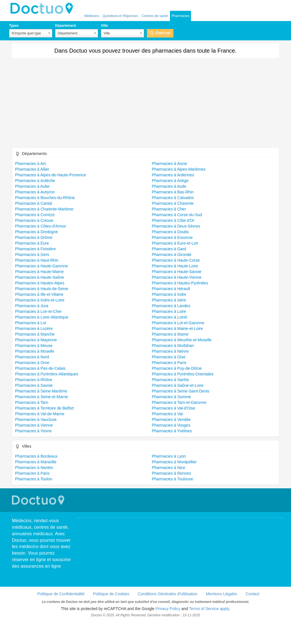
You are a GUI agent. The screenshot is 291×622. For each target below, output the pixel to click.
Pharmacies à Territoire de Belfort (44, 408)
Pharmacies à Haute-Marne (39, 271)
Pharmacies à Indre (169, 294)
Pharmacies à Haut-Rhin (37, 260)
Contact (252, 594)
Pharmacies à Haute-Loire (175, 266)
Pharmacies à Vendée (171, 419)
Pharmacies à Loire (169, 311)
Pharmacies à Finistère (35, 249)
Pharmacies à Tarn (31, 402)
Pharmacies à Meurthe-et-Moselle (181, 340)
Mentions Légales (221, 594)
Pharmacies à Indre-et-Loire (40, 300)
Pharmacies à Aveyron (35, 192)
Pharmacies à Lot (30, 323)
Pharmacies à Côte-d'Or (173, 220)
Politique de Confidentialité (60, 594)
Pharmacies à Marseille (36, 462)
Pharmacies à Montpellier (174, 462)
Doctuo (43, 8)
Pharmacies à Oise (168, 357)
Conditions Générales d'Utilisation (168, 594)
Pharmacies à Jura (31, 305)
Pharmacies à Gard (169, 249)
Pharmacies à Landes (171, 305)
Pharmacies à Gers (32, 254)
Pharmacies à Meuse (34, 345)
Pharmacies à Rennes (171, 473)
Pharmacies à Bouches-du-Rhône (45, 197)
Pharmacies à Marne (170, 334)
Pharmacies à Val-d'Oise (173, 408)
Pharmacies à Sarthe (170, 379)
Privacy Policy (167, 608)
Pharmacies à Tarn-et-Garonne (179, 402)
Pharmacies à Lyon (169, 456)
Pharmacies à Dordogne (36, 232)
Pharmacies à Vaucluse (36, 419)
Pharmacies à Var (167, 414)
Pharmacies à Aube (32, 186)
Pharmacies (180, 16)
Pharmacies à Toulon (33, 479)
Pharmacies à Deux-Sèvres (176, 226)
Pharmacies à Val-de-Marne (39, 414)
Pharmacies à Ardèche (35, 180)
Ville (104, 25)
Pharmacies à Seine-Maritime (41, 391)
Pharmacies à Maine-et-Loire (177, 328)
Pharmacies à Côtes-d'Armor (40, 226)
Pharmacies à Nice (168, 467)
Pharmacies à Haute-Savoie (176, 271)
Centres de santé (155, 16)
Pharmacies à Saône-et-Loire (177, 385)
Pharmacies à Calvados (173, 197)
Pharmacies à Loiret (169, 317)
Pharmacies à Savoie (34, 385)
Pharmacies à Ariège (170, 180)
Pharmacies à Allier (32, 169)
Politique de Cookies (111, 594)
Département (65, 25)
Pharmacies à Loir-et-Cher (38, 311)
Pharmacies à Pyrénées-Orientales (182, 374)
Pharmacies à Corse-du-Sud (177, 214)
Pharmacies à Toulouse (172, 479)
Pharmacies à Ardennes (173, 175)
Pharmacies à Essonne (172, 237)
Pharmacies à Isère (169, 300)
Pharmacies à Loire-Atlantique (41, 317)
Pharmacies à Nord (32, 357)
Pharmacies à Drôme (34, 237)
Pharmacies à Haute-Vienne (176, 277)
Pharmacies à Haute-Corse (176, 260)
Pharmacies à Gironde (171, 254)
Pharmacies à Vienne (34, 425)
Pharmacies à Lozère (34, 328)
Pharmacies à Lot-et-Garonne (178, 323)
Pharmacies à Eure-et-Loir (175, 243)
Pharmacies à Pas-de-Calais (40, 368)
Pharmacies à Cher (169, 209)
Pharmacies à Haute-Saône (39, 277)
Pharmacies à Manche (35, 334)
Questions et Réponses (120, 16)
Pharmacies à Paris (169, 362)
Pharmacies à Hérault (171, 288)
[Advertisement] (145, 105)
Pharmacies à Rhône (33, 379)
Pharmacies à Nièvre (170, 351)
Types (14, 25)
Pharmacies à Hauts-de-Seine (41, 288)
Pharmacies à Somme (171, 396)
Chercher (163, 33)
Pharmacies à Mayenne (36, 340)
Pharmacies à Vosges (171, 425)
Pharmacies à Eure (32, 243)
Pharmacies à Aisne (169, 163)
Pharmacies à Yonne (33, 431)
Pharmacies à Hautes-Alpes (40, 283)
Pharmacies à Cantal (33, 203)
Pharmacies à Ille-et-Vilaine (39, 294)
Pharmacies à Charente (173, 203)
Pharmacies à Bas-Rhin (173, 192)
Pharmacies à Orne (32, 362)
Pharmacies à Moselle (34, 351)
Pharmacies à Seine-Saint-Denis (180, 391)
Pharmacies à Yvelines (172, 431)
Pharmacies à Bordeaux (36, 456)
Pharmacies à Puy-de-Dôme (177, 368)
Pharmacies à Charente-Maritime (44, 209)
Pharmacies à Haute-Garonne (41, 266)
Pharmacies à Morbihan (173, 345)
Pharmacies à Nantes (34, 467)
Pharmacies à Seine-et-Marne (41, 396)
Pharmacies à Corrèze (35, 214)
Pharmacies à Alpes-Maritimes (178, 169)
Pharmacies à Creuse (34, 220)
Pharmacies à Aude (169, 186)
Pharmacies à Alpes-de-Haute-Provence (50, 175)
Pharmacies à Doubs (170, 232)
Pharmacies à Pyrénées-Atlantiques (46, 374)
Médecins (91, 16)
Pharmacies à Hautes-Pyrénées (180, 283)
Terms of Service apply (209, 608)
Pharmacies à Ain (30, 163)
